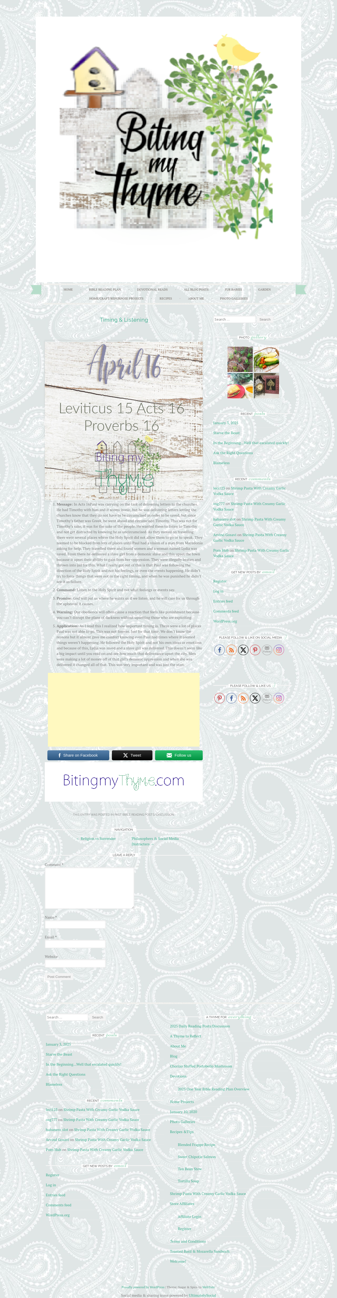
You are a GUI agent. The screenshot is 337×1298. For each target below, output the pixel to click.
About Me (196, 298)
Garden (264, 289)
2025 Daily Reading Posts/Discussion (200, 1025)
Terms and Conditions (188, 1241)
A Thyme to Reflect (185, 1036)
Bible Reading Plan (105, 289)
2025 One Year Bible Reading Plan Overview (214, 1088)
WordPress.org (225, 621)
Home (68, 289)
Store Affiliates (182, 1203)
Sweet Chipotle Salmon (197, 1156)
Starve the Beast (226, 432)
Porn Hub (221, 550)
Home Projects (182, 1101)
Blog (173, 1056)
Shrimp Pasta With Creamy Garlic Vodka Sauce (101, 1109)
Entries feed (223, 601)
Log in (218, 591)
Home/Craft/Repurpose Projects (116, 298)
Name (51, 917)
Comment (54, 864)
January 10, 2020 (183, 1111)
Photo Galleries (234, 298)
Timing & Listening (124, 319)
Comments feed (226, 611)
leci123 (219, 488)
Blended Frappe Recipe (196, 1144)
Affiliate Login (189, 1216)
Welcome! (178, 1261)
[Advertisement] (124, 710)
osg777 (219, 503)
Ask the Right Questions (233, 452)
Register (220, 581)
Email (51, 936)
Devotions (178, 1076)
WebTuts (208, 1287)
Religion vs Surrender (96, 838)
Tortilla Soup (188, 1180)
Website (51, 956)
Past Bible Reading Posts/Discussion (144, 814)
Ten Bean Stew (190, 1168)
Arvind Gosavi (224, 534)
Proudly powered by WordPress (143, 1287)
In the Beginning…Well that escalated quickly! (251, 442)
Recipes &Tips (182, 1131)
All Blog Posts (196, 289)
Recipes (166, 298)
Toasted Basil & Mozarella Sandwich (200, 1251)
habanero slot (224, 519)
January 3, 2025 (225, 422)
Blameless (221, 462)
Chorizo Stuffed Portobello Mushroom (201, 1066)
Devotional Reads (152, 289)
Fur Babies (233, 289)
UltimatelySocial (202, 1295)
